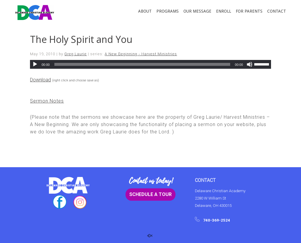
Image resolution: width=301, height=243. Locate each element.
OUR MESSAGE (197, 11)
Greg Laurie (75, 54)
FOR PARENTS (249, 11)
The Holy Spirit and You (81, 39)
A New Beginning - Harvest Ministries (141, 54)
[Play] (35, 64)
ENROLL (223, 11)
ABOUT (145, 11)
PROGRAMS (167, 11)
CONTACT (276, 11)
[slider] (142, 64)
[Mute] (249, 64)
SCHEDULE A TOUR (150, 194)
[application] (150, 64)
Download (40, 80)
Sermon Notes (47, 101)
